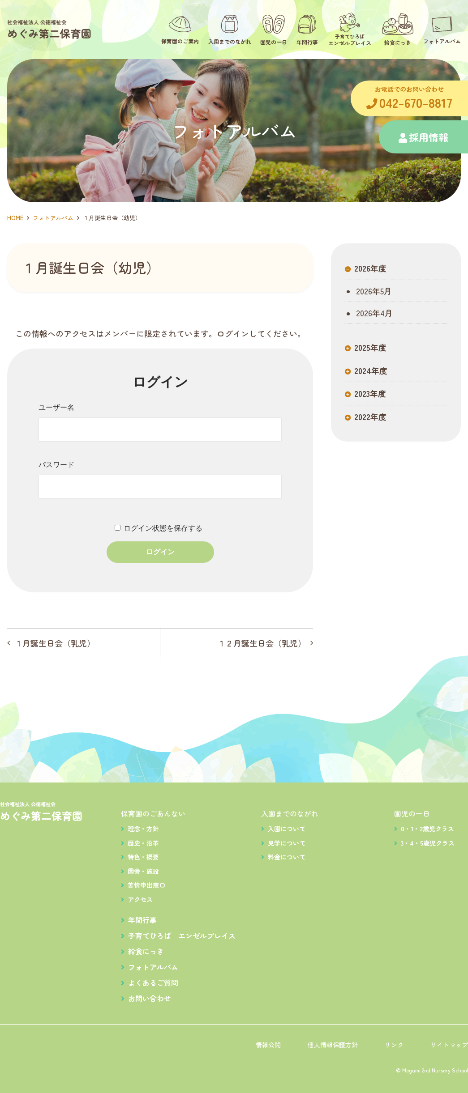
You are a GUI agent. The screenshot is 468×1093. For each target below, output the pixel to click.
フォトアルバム (53, 217)
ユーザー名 (56, 407)
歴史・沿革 (143, 842)
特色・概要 (143, 856)
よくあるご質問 (153, 982)
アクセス (140, 899)
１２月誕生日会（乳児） (261, 643)
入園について (286, 828)
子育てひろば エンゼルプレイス (182, 935)
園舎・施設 (143, 871)
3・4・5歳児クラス (428, 842)
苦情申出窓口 (146, 884)
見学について (286, 842)
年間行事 (142, 919)
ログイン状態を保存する (163, 528)
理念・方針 (143, 828)
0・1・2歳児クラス (427, 828)
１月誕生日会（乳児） (54, 643)
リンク (394, 1044)
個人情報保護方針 (333, 1044)
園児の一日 (412, 813)
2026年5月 (373, 292)
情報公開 (268, 1044)
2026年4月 (373, 313)
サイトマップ (449, 1044)
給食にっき (146, 951)
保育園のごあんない (153, 813)
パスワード (56, 464)
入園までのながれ (289, 813)
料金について (286, 856)
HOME (15, 217)
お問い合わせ (149, 998)
